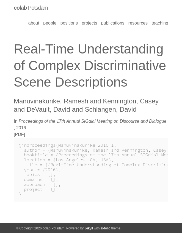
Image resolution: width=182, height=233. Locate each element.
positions (69, 23)
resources (138, 23)
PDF (19, 134)
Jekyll (89, 228)
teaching (160, 23)
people (49, 23)
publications (113, 23)
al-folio (105, 228)
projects (89, 23)
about (33, 23)
